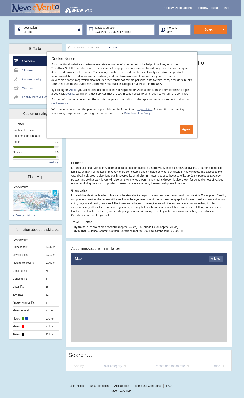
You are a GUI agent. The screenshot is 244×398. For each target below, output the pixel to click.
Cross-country (31, 79)
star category (113, 366)
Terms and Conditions (148, 385)
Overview (28, 61)
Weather (28, 88)
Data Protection (99, 385)
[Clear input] (79, 29)
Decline (69, 93)
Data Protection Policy (137, 113)
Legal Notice (144, 109)
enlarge (215, 258)
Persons (172, 27)
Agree (72, 89)
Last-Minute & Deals (36, 97)
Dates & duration (105, 27)
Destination (30, 27)
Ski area (28, 70)
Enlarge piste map (26, 215)
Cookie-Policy (59, 103)
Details (52, 162)
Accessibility (121, 385)
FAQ (169, 385)
